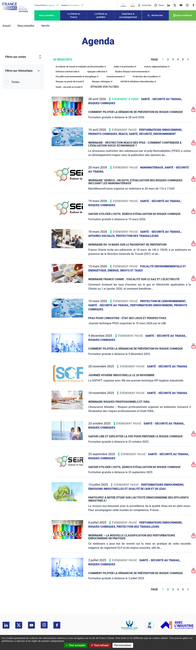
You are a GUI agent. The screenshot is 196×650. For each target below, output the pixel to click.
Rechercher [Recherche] (157, 15)
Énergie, (114, 270)
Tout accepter (76, 645)
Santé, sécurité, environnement (152, 134)
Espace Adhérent (183, 15)
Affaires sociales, (102, 236)
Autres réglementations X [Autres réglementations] (156, 66)
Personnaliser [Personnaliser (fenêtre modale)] (122, 645)
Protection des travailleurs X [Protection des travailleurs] (146, 76)
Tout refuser (100, 645)
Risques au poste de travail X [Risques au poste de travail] (70, 81)
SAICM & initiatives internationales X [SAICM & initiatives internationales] (138, 81)
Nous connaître (46, 15)
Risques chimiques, (102, 526)
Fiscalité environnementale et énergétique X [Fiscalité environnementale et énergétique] (77, 76)
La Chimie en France (74, 16)
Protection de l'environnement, (163, 301)
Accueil (7, 25)
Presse (159, 5)
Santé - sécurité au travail (167, 366)
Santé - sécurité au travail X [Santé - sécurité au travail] (69, 87)
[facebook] (193, 5)
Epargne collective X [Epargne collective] (97, 71)
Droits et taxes (131, 270)
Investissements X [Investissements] (116, 76)
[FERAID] (132, 5)
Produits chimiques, (103, 134)
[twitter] (174, 5)
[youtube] (180, 5)
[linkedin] (168, 5)
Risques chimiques (101, 103)
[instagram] (187, 5)
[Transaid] (123, 5)
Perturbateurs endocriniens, (160, 129)
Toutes (15, 82)
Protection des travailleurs (137, 236)
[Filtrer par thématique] (23, 71)
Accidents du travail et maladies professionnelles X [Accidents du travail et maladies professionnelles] (81, 66)
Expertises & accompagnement (128, 16)
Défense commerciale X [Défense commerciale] (67, 71)
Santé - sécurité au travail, (161, 99)
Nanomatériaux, (152, 167)
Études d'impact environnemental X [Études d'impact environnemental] (132, 71)
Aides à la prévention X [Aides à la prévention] (125, 66)
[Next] (188, 59)
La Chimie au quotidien (101, 16)
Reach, (124, 134)
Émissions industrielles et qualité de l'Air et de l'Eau (127, 488)
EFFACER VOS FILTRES (105, 86)
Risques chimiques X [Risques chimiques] (102, 81)
